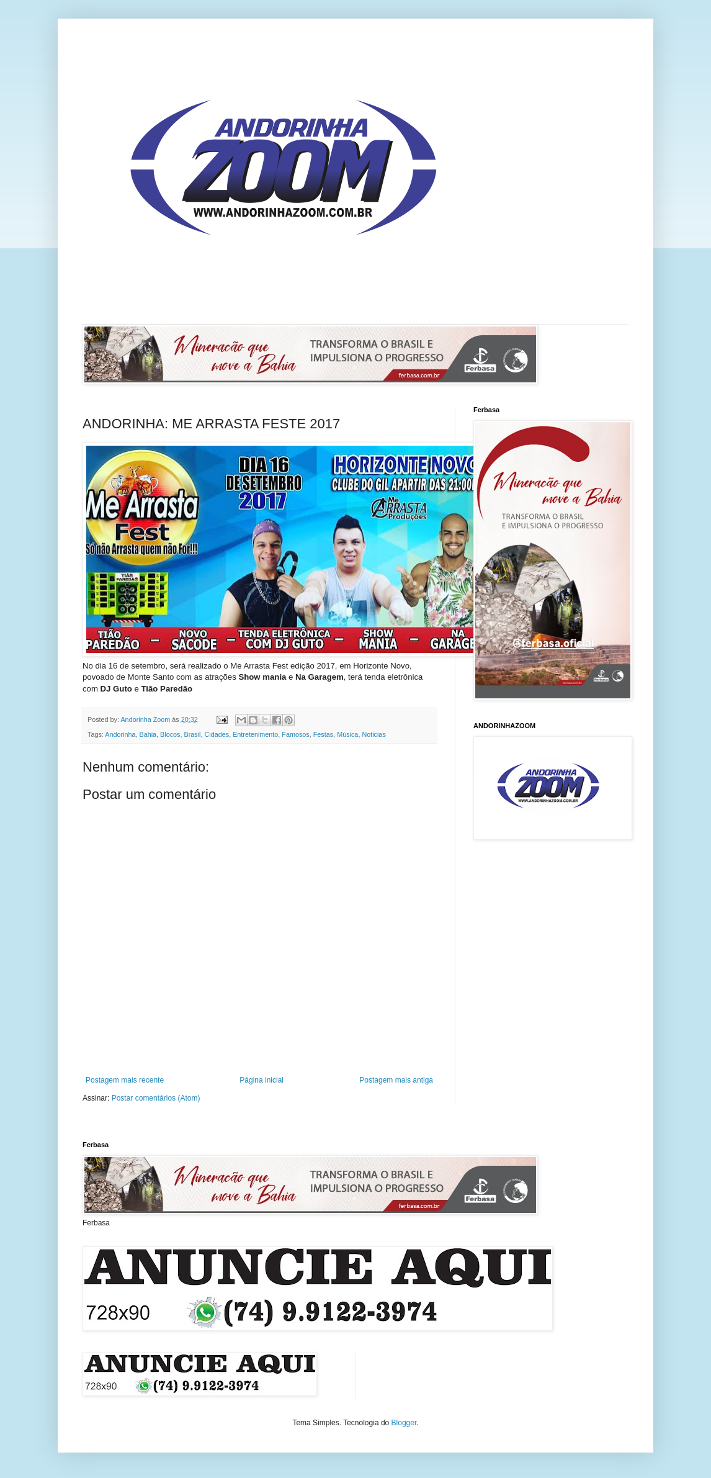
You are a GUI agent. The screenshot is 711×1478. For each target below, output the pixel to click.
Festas (323, 734)
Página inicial (261, 1080)
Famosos (295, 734)
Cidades (217, 734)
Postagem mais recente (125, 1080)
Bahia (147, 734)
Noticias (373, 734)
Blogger (404, 1422)
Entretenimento (255, 734)
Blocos (170, 734)
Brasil (192, 734)
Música (347, 734)
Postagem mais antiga (396, 1080)
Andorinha (120, 734)
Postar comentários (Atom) (156, 1098)
